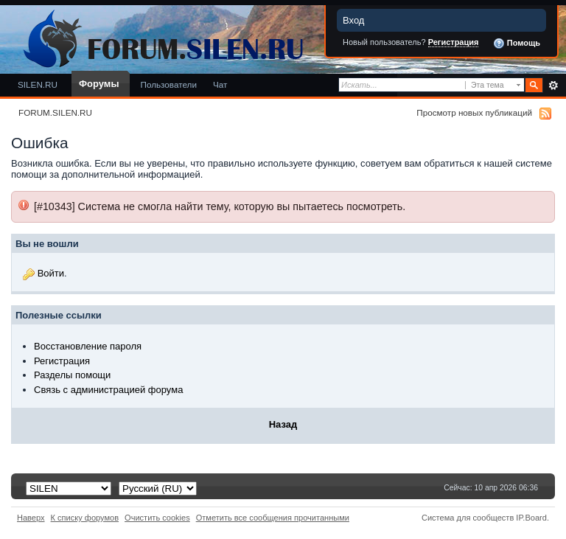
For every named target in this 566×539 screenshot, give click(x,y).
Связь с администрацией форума (108, 389)
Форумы (99, 83)
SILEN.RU (37, 84)
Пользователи (168, 84)
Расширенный (553, 85)
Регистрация (453, 42)
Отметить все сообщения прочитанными (272, 517)
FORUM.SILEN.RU (55, 112)
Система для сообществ (468, 517)
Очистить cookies (157, 517)
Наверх (31, 517)
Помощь (516, 43)
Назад (283, 424)
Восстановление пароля (88, 346)
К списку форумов (85, 517)
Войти (51, 273)
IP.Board (531, 517)
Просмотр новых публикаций (474, 112)
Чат (220, 84)
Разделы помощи (72, 374)
